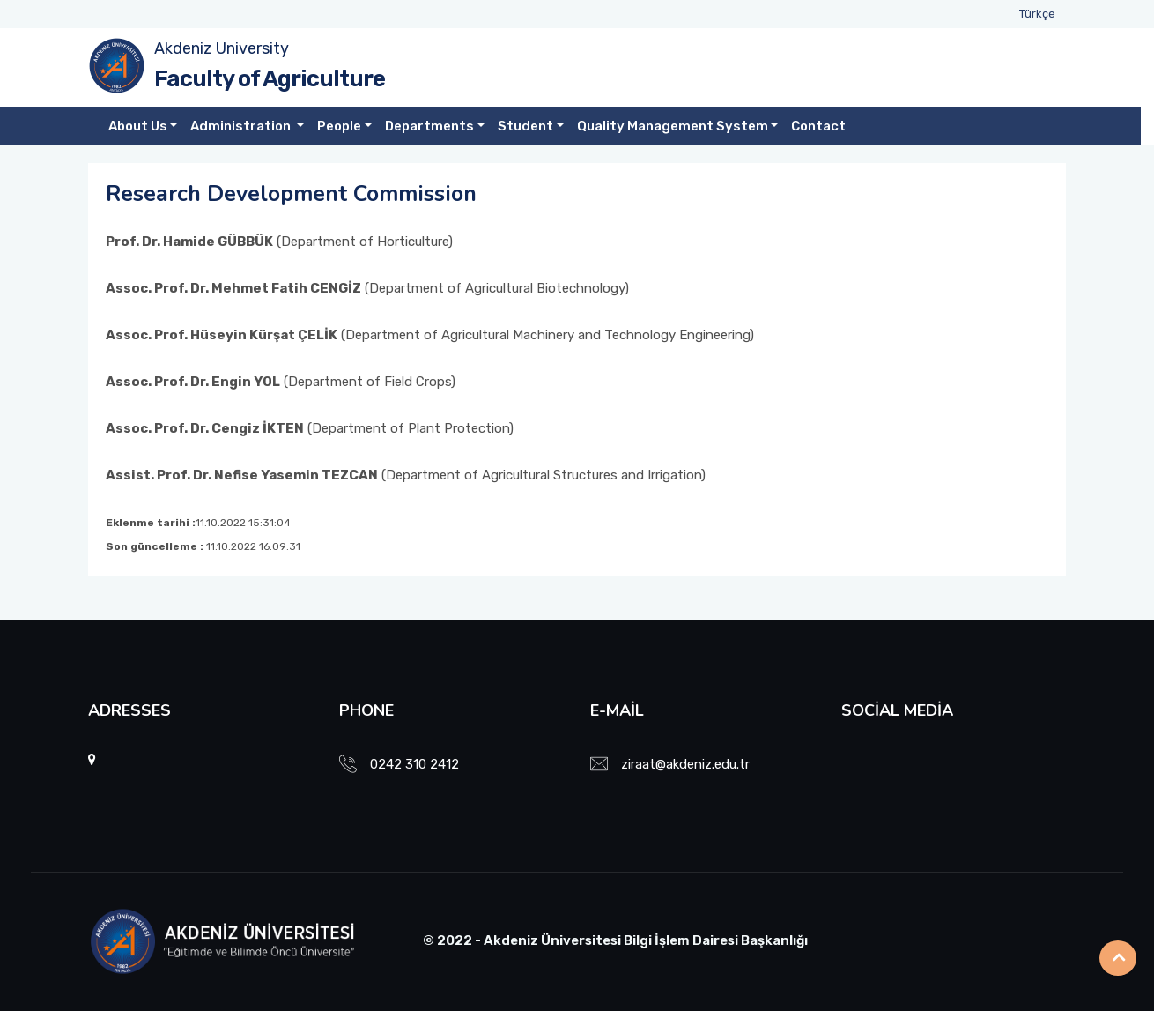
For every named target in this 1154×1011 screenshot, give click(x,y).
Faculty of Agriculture (269, 79)
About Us (137, 126)
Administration (241, 126)
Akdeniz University (221, 48)
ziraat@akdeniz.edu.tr (685, 764)
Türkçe (1037, 13)
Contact (818, 126)
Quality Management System (672, 126)
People (339, 126)
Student (525, 126)
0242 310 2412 (414, 764)
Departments (429, 126)
